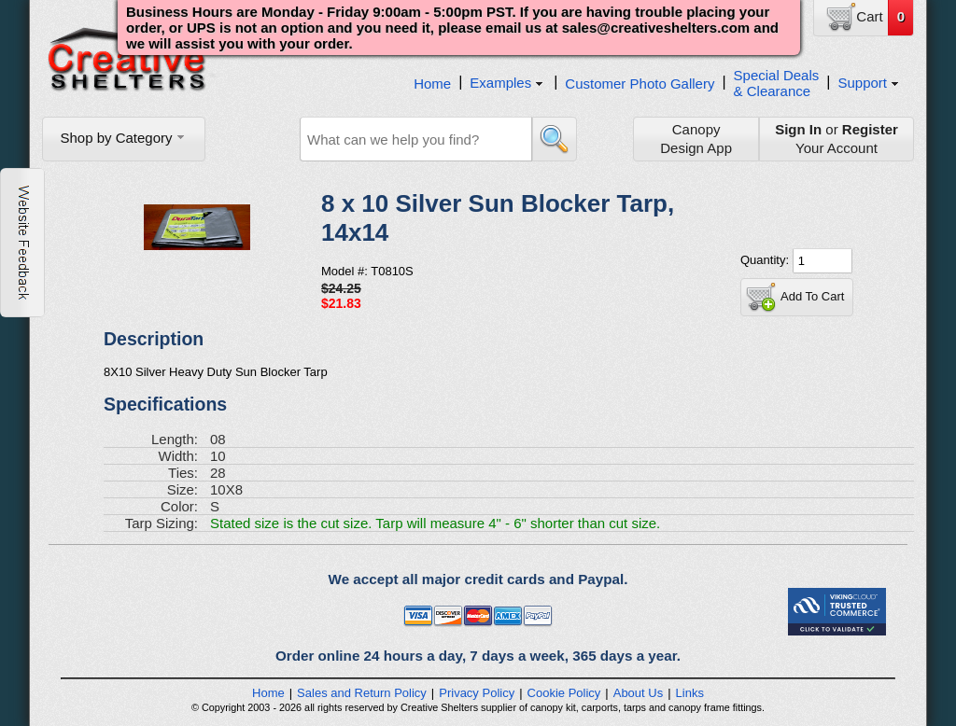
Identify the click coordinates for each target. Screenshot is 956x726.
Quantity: (766, 260)
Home (432, 83)
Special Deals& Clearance (777, 83)
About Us (638, 693)
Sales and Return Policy (362, 693)
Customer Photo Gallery (639, 83)
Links (690, 693)
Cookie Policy (564, 693)
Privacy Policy (476, 693)
